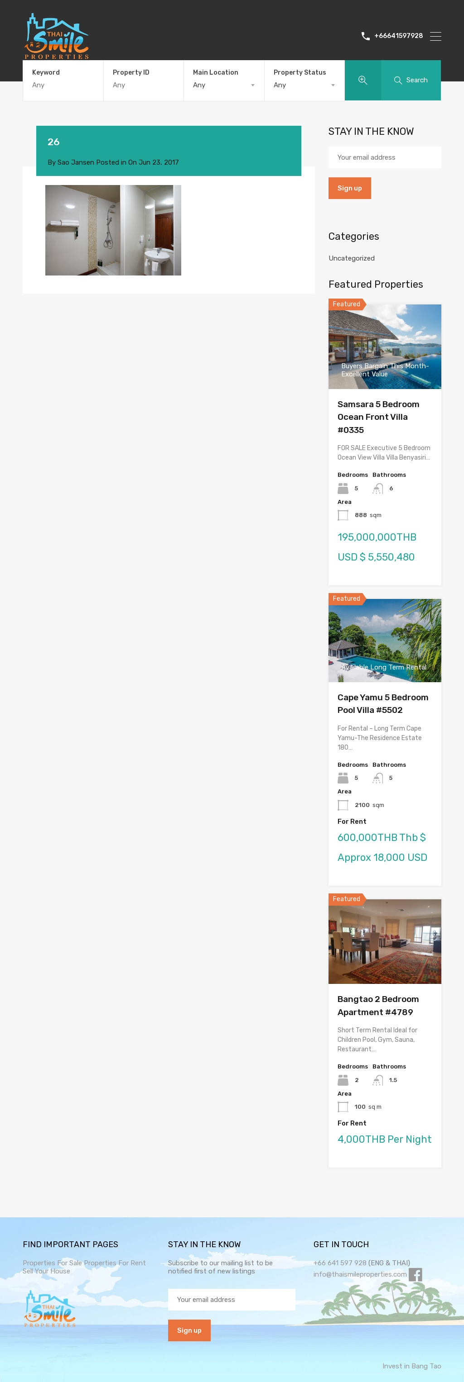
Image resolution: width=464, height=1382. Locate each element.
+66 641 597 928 (340, 1263)
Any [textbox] (199, 85)
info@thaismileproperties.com (360, 1274)
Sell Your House (46, 1271)
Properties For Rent (115, 1263)
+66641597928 (398, 36)
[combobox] (224, 85)
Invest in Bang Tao (411, 1366)
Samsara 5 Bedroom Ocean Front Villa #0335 (379, 417)
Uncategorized (352, 258)
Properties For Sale (52, 1263)
